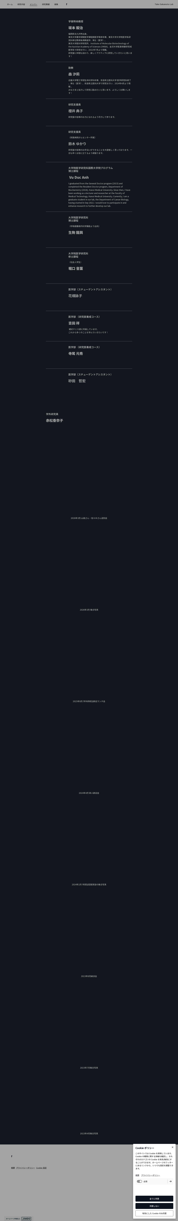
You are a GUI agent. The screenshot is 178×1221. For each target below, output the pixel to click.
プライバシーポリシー (150, 1175)
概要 (137, 1175)
